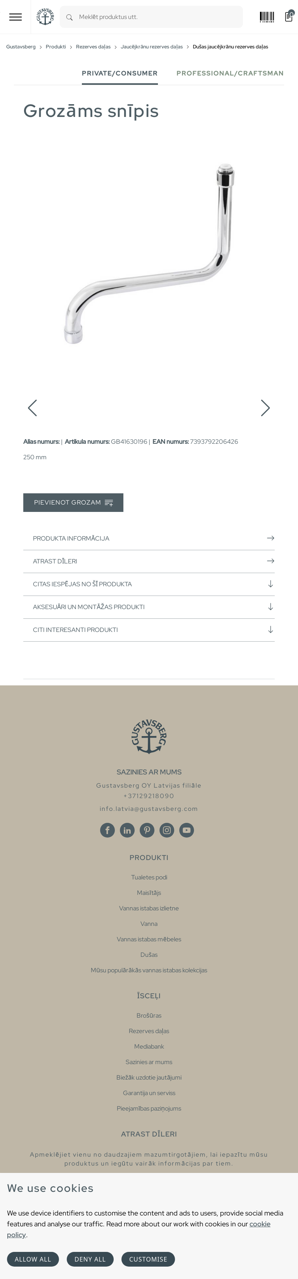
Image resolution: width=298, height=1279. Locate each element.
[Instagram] (166, 830)
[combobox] (161, 17)
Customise (148, 1259)
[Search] (69, 17)
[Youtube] (186, 830)
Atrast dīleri (154, 561)
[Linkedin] (127, 830)
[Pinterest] (147, 830)
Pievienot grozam (73, 502)
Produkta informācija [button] (154, 538)
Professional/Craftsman (230, 73)
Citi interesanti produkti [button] (154, 629)
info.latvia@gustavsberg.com (149, 809)
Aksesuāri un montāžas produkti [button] (154, 607)
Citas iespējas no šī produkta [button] (154, 584)
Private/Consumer (120, 73)
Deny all (90, 1259)
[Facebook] (107, 830)
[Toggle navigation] (15, 17)
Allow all (33, 1259)
